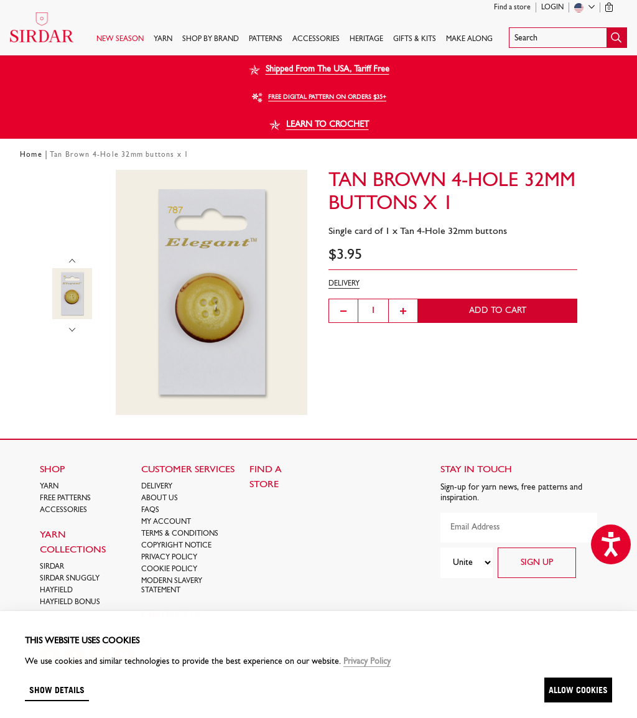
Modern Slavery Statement (171, 585)
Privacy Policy (169, 557)
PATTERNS (265, 39)
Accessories (316, 39)
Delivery (156, 486)
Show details (57, 689)
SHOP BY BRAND (210, 39)
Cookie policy (169, 569)
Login (552, 7)
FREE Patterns (65, 498)
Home (31, 155)
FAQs (150, 510)
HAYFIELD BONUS (70, 602)
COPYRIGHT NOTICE (176, 545)
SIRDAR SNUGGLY (70, 578)
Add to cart (497, 310)
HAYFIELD (56, 590)
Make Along (469, 39)
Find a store (512, 7)
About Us (159, 498)
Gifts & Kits (414, 39)
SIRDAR (52, 567)
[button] (568, 37)
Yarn (163, 39)
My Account (166, 522)
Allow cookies (578, 689)
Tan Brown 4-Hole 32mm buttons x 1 (119, 155)
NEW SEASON (120, 39)
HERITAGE (366, 39)
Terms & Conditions (179, 534)
